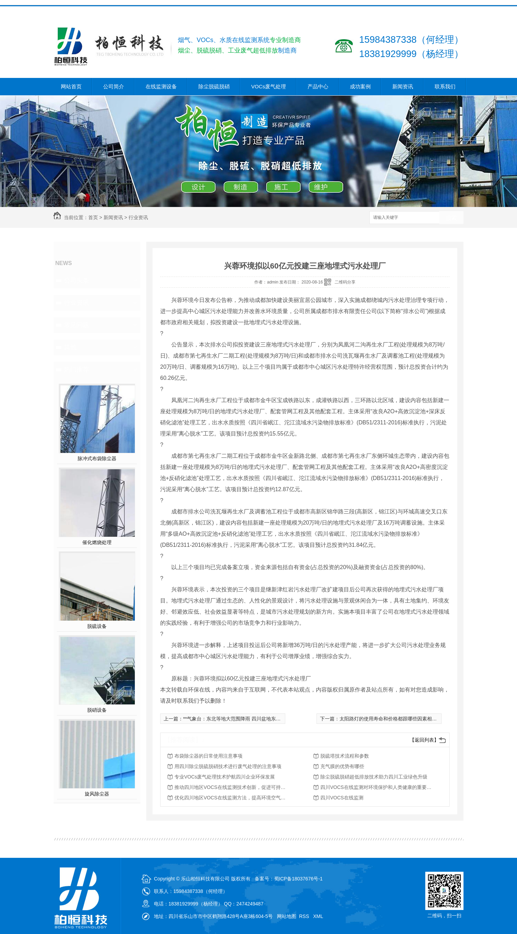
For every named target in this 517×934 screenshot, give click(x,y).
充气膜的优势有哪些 (342, 766)
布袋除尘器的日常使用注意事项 (208, 756)
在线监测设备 (161, 86)
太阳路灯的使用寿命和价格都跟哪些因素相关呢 (390, 718)
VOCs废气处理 (268, 86)
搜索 (451, 218)
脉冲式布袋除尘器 (96, 458)
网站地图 (286, 916)
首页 (93, 217)
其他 (70, 347)
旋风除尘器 (97, 794)
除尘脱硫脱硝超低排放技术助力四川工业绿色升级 (373, 777)
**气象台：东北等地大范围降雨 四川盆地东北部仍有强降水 (246, 718)
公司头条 (76, 280)
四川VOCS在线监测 (341, 797)
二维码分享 (345, 282)
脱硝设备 (97, 710)
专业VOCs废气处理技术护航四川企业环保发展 (224, 777)
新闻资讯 (402, 86)
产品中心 (317, 86)
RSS (305, 916)
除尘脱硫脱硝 (214, 86)
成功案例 (360, 86)
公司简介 (113, 86)
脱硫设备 (97, 626)
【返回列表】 (424, 740)
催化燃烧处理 (97, 542)
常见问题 (76, 324)
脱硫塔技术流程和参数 (344, 756)
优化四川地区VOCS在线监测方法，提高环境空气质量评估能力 (230, 797)
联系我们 (445, 86)
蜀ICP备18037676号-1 (298, 878)
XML (318, 916)
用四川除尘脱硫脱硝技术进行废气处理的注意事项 (227, 766)
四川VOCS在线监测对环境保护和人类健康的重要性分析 (376, 787)
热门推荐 (76, 369)
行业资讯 (138, 217)
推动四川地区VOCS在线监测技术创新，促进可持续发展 (230, 787)
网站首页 (71, 86)
